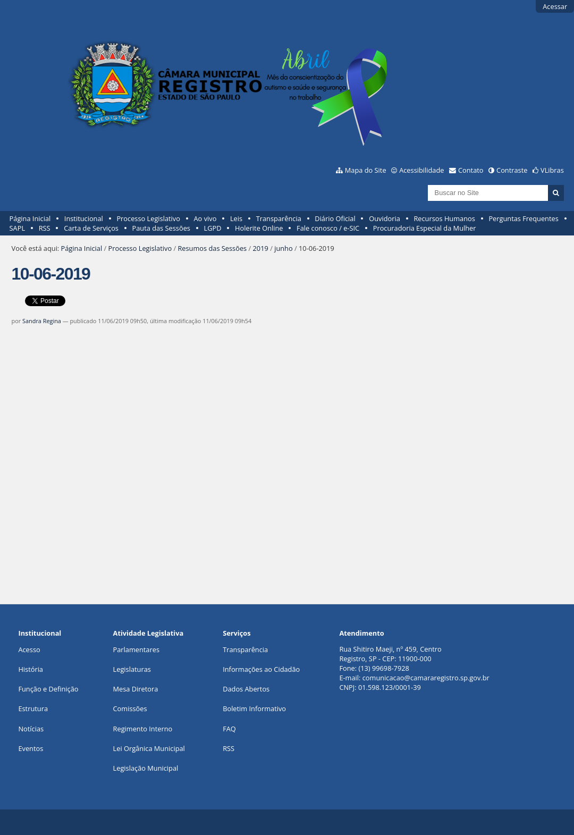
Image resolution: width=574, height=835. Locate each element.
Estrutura (33, 708)
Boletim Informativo (254, 708)
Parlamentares (136, 649)
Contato (471, 170)
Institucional (83, 218)
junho (283, 248)
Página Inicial (30, 218)
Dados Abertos (246, 689)
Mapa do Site (365, 170)
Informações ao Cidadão (261, 669)
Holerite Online (259, 228)
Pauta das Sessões (161, 228)
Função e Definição (48, 689)
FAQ (229, 728)
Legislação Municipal (146, 768)
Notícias (31, 728)
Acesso (29, 649)
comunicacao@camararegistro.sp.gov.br (425, 677)
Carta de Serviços (91, 228)
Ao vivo (205, 218)
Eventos (30, 748)
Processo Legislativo (148, 218)
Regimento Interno (143, 728)
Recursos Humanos (444, 218)
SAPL (18, 228)
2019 (260, 248)
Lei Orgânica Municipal (149, 748)
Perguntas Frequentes (523, 218)
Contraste (511, 170)
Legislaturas (132, 669)
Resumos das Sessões (212, 248)
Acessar (555, 6)
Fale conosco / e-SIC (328, 228)
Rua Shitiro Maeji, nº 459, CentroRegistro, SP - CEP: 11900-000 (390, 653)
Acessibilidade (421, 170)
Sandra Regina (41, 321)
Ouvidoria (384, 218)
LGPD (213, 228)
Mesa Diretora (135, 689)
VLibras (552, 170)
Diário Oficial (335, 218)
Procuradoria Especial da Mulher (424, 228)
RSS (44, 228)
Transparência (278, 218)
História (30, 669)
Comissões (130, 708)
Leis (236, 218)
